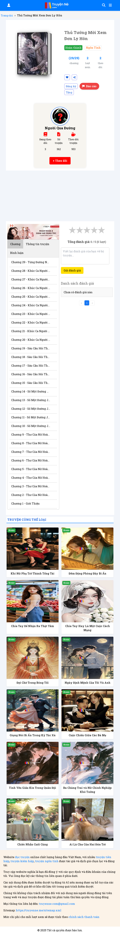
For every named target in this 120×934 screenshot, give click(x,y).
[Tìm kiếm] (103, 5)
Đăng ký (71, 86)
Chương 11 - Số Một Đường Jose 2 (30, 417)
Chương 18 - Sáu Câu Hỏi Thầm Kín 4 (30, 357)
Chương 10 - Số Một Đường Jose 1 (30, 426)
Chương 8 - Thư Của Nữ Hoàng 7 (30, 443)
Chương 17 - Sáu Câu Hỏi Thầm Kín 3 (30, 365)
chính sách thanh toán (84, 917)
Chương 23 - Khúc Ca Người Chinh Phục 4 (30, 314)
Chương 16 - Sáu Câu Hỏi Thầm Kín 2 (30, 374)
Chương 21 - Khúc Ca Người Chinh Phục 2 (30, 331)
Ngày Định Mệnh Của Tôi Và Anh (87, 682)
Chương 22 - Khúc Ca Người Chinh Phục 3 (30, 322)
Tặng (69, 92)
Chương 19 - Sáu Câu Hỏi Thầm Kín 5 (30, 348)
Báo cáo (89, 86)
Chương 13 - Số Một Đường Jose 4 (30, 400)
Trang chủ (7, 15)
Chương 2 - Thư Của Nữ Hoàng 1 (30, 495)
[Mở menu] (110, 5)
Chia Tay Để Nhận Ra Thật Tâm (32, 626)
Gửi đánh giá (72, 270)
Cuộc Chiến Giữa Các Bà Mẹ (87, 735)
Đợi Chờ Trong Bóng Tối (33, 682)
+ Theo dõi (60, 160)
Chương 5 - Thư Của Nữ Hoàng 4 (30, 469)
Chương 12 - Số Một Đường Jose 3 (30, 408)
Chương (15, 244)
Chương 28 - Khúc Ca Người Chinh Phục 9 (30, 270)
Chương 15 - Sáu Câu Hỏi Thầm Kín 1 (30, 383)
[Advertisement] (60, 196)
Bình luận (17, 253)
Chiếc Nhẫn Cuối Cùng (32, 844)
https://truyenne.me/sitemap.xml (38, 910)
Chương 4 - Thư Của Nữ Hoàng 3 (30, 477)
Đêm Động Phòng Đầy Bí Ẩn (87, 573)
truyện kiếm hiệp (22, 861)
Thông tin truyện (37, 244)
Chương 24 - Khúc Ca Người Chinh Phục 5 (30, 305)
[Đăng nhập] (8, 5)
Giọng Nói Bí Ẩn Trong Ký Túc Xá (33, 735)
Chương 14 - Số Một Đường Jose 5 (30, 391)
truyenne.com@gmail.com (57, 903)
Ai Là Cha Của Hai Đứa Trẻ (87, 844)
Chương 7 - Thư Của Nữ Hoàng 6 (30, 451)
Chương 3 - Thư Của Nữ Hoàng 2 (30, 486)
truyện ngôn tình (46, 861)
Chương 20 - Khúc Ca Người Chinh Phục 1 (30, 339)
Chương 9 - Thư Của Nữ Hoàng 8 (30, 434)
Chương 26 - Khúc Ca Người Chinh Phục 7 (30, 288)
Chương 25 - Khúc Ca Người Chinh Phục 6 (30, 296)
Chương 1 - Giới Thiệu (25, 503)
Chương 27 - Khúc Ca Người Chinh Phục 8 (30, 279)
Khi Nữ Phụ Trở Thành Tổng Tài (32, 573)
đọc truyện (22, 857)
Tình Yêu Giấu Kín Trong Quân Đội (32, 787)
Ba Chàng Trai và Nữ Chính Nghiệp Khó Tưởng (87, 790)
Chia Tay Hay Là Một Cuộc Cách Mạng (87, 628)
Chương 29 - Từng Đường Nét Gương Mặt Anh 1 (30, 262)
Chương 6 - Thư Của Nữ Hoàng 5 (30, 460)
